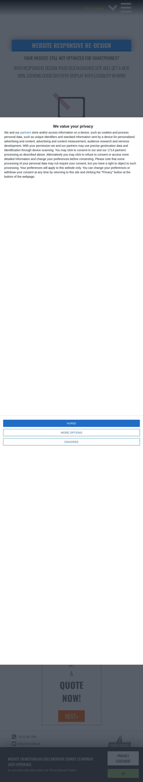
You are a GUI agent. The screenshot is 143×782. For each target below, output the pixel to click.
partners (25, 132)
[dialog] (71, 391)
